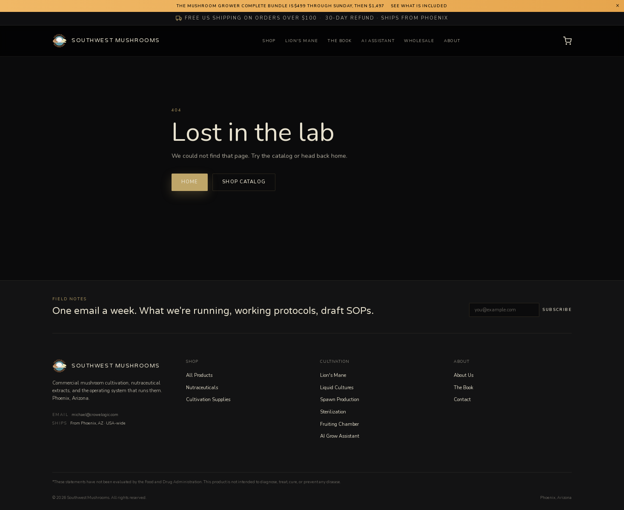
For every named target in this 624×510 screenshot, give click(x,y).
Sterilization (333, 412)
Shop (269, 40)
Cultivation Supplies (208, 399)
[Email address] (504, 310)
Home (189, 182)
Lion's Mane (301, 40)
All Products (199, 375)
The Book (340, 40)
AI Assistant (378, 40)
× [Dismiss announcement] (617, 6)
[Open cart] (567, 41)
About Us (463, 375)
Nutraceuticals (202, 388)
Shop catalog (244, 182)
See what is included (419, 6)
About (452, 40)
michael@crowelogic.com (95, 414)
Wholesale (419, 40)
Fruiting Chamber (339, 424)
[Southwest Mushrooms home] (106, 41)
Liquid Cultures (336, 388)
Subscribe (557, 309)
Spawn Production (339, 399)
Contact (462, 399)
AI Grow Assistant (339, 436)
